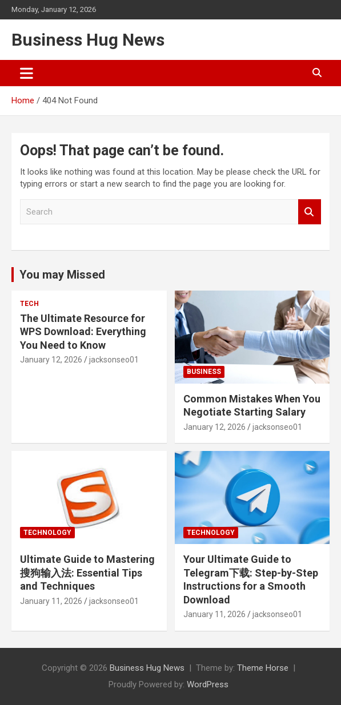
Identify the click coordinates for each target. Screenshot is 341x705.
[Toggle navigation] (26, 73)
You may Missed (62, 274)
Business (204, 372)
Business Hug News (88, 40)
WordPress (207, 684)
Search (309, 212)
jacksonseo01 (114, 359)
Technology (47, 533)
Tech (29, 304)
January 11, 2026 (51, 601)
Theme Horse (262, 668)
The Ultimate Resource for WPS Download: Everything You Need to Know (83, 331)
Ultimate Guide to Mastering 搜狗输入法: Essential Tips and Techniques (87, 572)
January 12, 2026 (51, 359)
